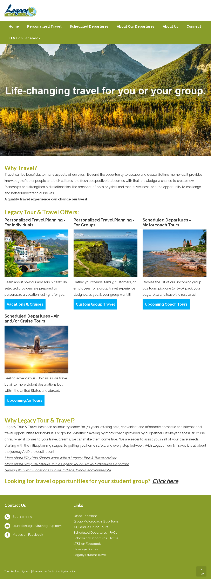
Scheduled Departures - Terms (96, 538)
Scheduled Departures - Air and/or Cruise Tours (32, 319)
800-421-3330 (22, 517)
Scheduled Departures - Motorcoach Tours (167, 222)
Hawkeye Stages (86, 549)
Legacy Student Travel (90, 555)
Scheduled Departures (89, 26)
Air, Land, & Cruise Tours (91, 527)
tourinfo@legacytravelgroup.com (37, 526)
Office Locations (85, 516)
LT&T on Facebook (24, 38)
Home (14, 26)
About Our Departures (136, 26)
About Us (170, 26)
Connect (193, 26)
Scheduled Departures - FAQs (95, 532)
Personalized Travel (44, 26)
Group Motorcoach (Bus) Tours (96, 521)
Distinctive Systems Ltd (62, 571)
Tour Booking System (17, 571)
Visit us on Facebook (28, 535)
